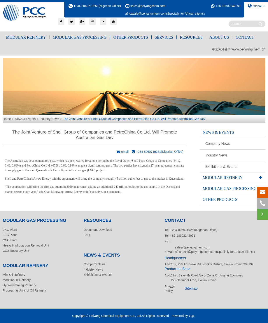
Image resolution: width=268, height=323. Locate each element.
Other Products (130, 37)
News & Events (25, 119)
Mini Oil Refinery (14, 274)
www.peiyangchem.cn (248, 49)
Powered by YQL (183, 316)
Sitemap (191, 288)
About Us (219, 37)
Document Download (98, 229)
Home (7, 119)
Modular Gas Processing (80, 37)
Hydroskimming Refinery (19, 285)
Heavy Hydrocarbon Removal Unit (26, 245)
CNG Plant (10, 240)
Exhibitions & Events (221, 166)
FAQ (87, 235)
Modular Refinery (26, 37)
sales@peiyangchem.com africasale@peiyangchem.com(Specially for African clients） (216, 250)
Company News (217, 144)
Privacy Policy (170, 289)
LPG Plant (10, 235)
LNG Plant (10, 229)
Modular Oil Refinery (17, 280)
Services (164, 37)
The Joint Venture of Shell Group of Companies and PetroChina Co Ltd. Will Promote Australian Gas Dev (134, 119)
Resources (191, 37)
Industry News (49, 119)
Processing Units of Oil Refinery (24, 290)
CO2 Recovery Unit (16, 250)
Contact (245, 37)
